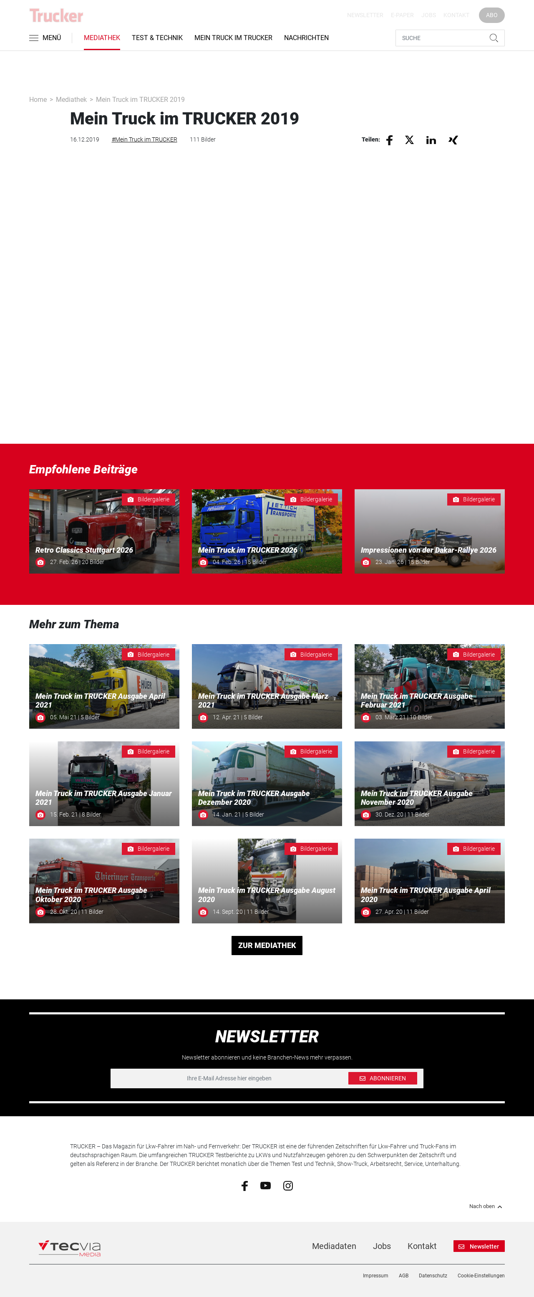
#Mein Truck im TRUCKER (144, 139)
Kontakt (456, 15)
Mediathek (102, 38)
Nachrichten (306, 38)
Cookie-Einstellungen (481, 1276)
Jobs (428, 15)
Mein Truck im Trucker (233, 38)
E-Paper (402, 15)
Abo (492, 15)
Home (38, 100)
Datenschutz (433, 1276)
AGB (403, 1276)
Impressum (375, 1276)
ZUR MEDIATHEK (267, 945)
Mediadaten (334, 1246)
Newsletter (365, 15)
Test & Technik (157, 38)
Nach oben (487, 1206)
